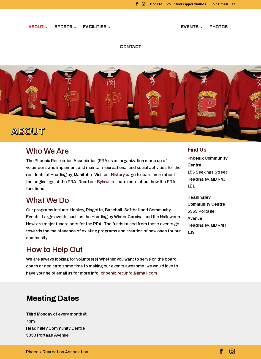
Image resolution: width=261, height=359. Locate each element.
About (36, 27)
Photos (218, 27)
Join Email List (222, 4)
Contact (130, 47)
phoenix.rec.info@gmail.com (129, 273)
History (118, 174)
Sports (63, 27)
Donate (156, 4)
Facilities (94, 27)
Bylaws (104, 182)
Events (189, 27)
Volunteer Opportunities (186, 4)
